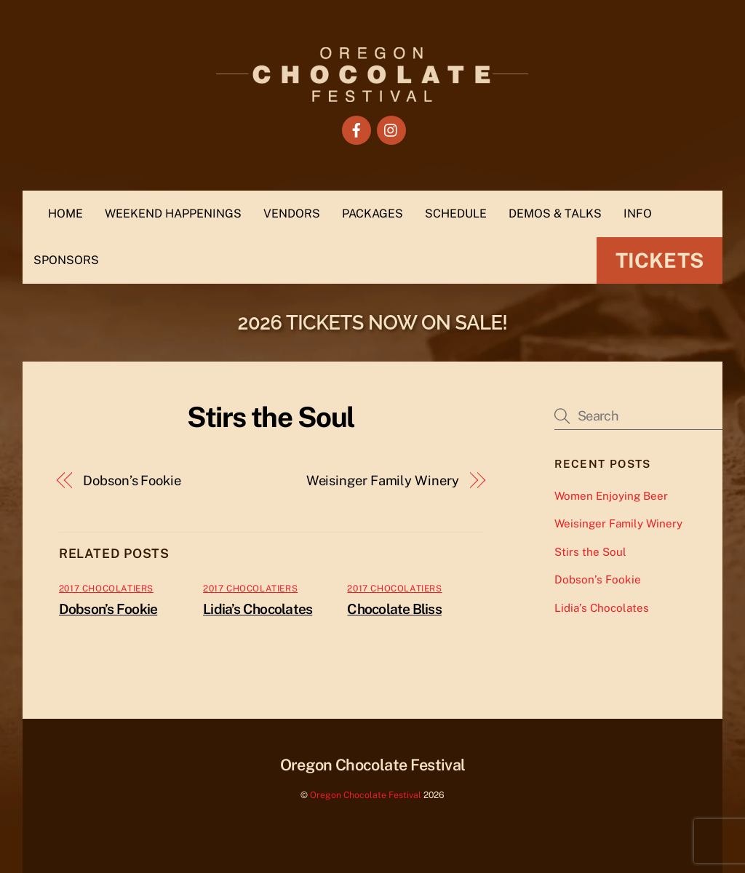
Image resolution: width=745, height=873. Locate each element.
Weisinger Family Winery (382, 480)
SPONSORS (66, 260)
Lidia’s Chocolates (257, 609)
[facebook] (356, 129)
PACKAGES (372, 213)
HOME (65, 213)
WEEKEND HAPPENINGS (173, 213)
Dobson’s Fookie (132, 480)
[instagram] (391, 129)
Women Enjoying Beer (611, 496)
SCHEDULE (456, 213)
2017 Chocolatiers (106, 588)
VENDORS (291, 213)
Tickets (659, 260)
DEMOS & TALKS (555, 213)
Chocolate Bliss (394, 609)
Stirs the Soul (590, 552)
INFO (638, 213)
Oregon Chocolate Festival (365, 794)
